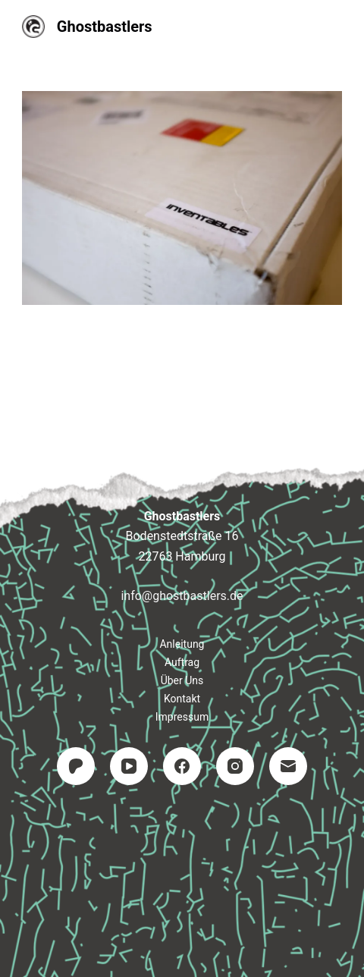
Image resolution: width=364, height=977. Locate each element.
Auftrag (182, 662)
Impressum (182, 717)
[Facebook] (182, 766)
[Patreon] (76, 766)
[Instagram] (235, 766)
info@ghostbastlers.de (182, 596)
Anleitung (181, 644)
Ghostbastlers (104, 26)
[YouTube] (129, 766)
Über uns (182, 680)
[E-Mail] (288, 766)
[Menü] (335, 26)
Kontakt (182, 699)
